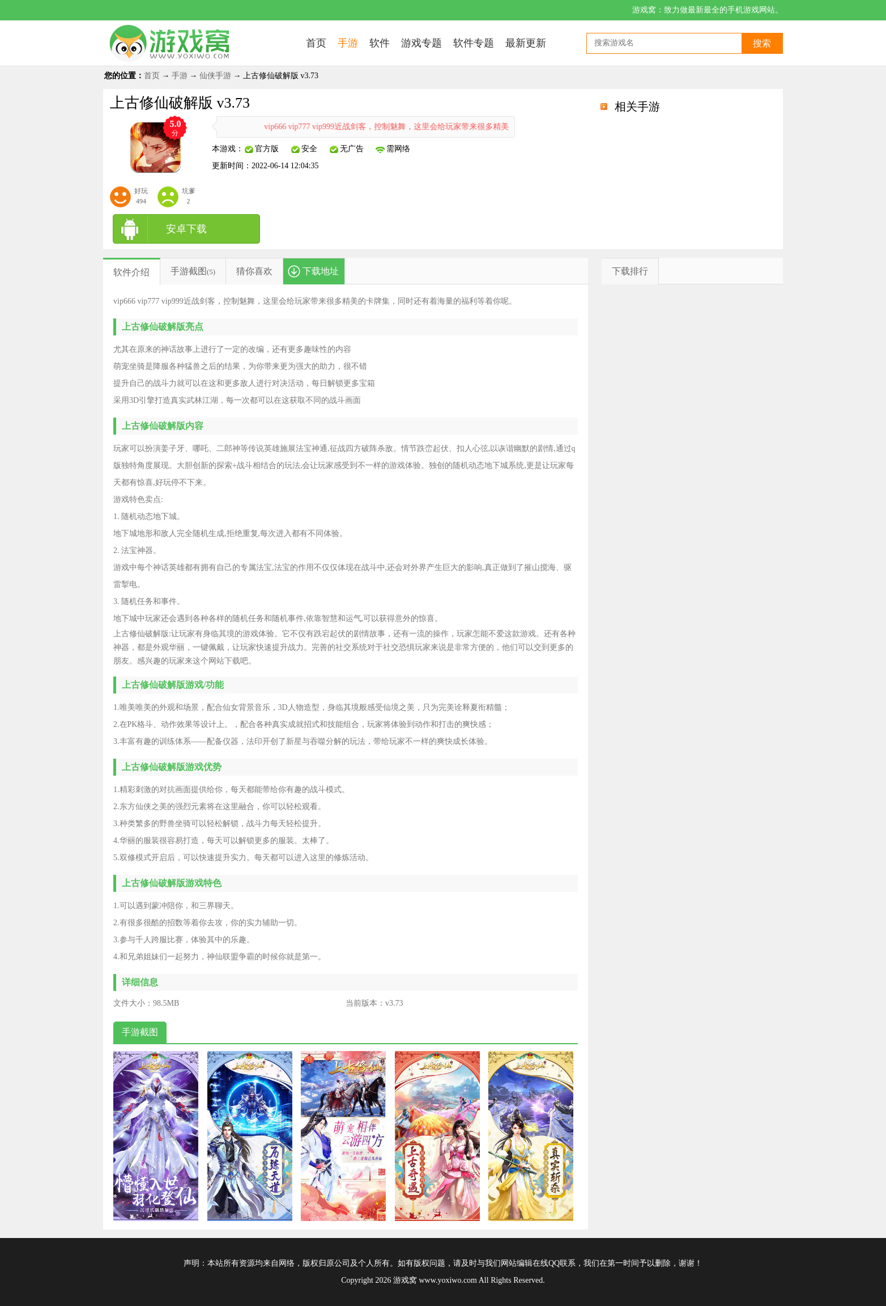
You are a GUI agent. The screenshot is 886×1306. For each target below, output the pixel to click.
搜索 (762, 43)
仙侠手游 (215, 75)
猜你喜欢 (254, 271)
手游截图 (189, 271)
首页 (152, 75)
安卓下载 (186, 229)
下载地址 (321, 271)
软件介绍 (131, 272)
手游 (180, 75)
